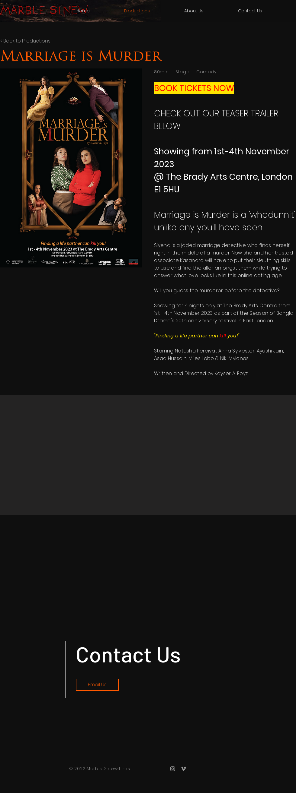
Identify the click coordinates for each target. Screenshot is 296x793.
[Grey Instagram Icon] (172, 769)
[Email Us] (97, 685)
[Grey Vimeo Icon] (183, 769)
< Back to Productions (25, 40)
